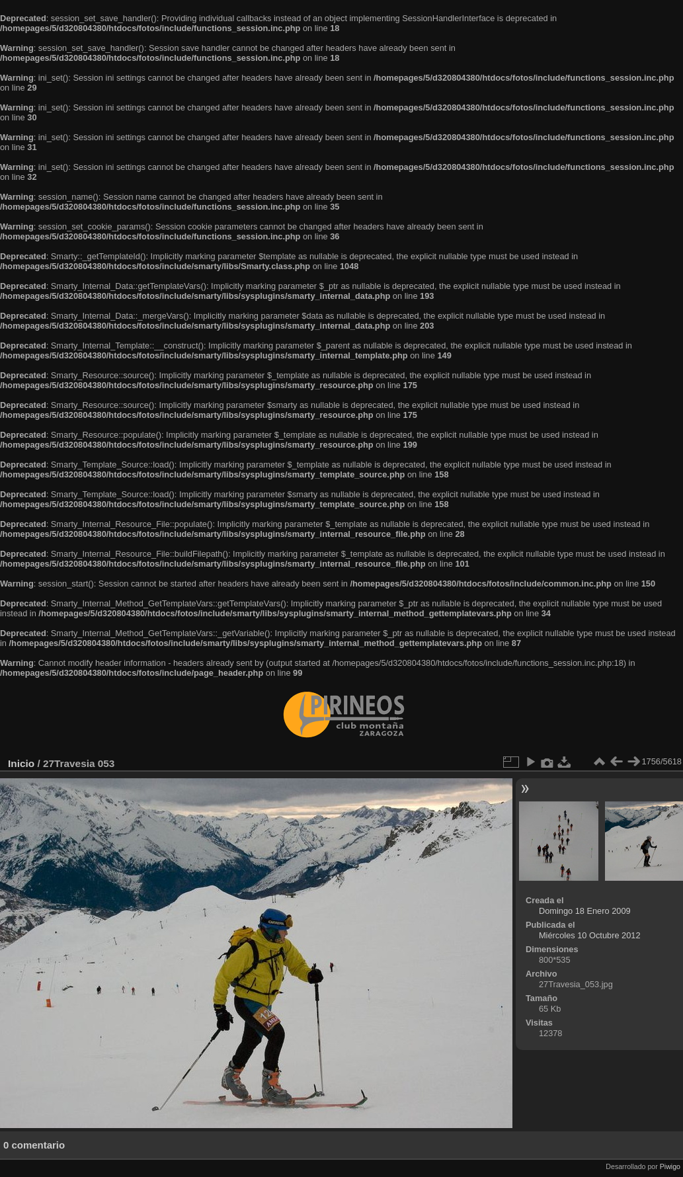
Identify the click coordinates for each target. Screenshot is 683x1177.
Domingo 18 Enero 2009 (585, 911)
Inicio (21, 763)
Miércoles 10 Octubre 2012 (590, 935)
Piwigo (670, 1166)
